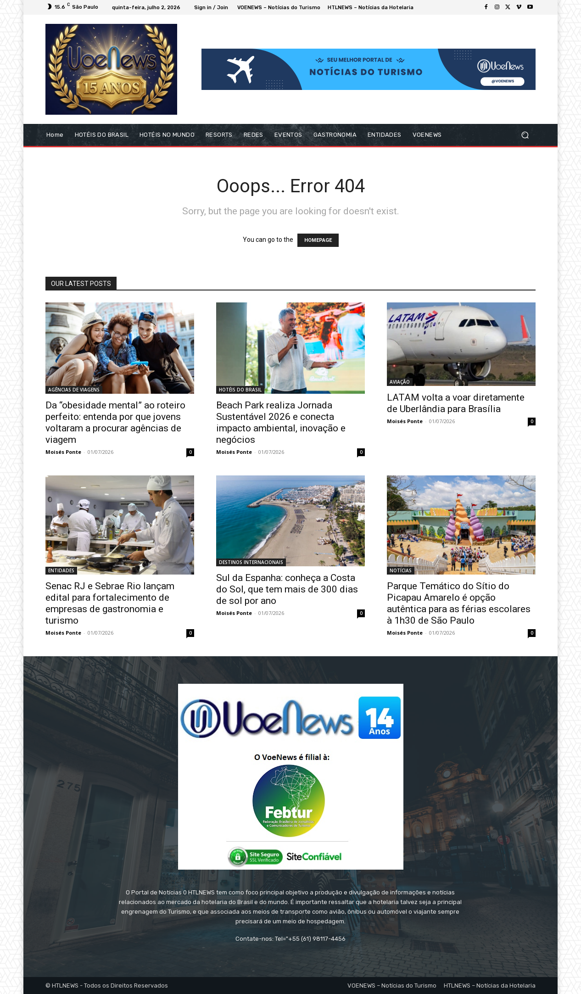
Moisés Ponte (63, 451)
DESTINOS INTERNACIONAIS (251, 562)
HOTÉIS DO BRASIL (240, 389)
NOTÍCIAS (401, 570)
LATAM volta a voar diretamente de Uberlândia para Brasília (456, 403)
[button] (525, 135)
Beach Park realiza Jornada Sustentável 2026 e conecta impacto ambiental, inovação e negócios (281, 422)
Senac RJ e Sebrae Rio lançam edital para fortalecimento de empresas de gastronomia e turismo (109, 603)
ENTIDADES (61, 570)
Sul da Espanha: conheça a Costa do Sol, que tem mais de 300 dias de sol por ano (287, 589)
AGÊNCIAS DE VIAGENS (74, 389)
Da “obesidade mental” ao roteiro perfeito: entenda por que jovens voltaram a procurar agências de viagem (115, 422)
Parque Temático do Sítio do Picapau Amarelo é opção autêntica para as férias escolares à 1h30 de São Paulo (459, 603)
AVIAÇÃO (400, 382)
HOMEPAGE (318, 240)
